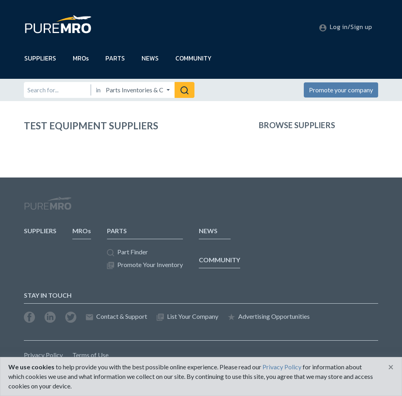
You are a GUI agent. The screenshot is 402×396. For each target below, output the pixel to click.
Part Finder (127, 252)
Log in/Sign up (345, 26)
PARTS (115, 58)
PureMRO (48, 207)
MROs (81, 58)
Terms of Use (90, 355)
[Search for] (57, 90)
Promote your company (341, 90)
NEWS (150, 58)
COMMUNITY (193, 58)
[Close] (391, 366)
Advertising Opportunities (269, 316)
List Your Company (187, 316)
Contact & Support (116, 316)
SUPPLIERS (40, 58)
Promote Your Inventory (145, 265)
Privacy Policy (43, 355)
